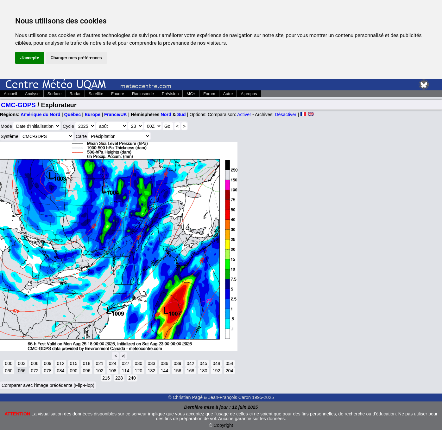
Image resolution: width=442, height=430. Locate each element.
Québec (72, 114)
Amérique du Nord (40, 114)
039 (177, 363)
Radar (75, 93)
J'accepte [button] (29, 57)
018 (86, 363)
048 (216, 363)
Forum (209, 93)
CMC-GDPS (18, 104)
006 (34, 363)
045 (203, 363)
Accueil (10, 93)
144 (164, 370)
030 (138, 363)
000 (8, 363)
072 (34, 370)
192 (216, 370)
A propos (249, 93)
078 (47, 370)
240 (132, 378)
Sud (181, 114)
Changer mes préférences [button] (76, 57)
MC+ (190, 93)
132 (151, 370)
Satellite (96, 93)
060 (8, 370)
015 (73, 363)
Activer (244, 114)
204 (229, 370)
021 (99, 363)
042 (190, 363)
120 (138, 370)
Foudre (117, 93)
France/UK (115, 114)
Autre (228, 93)
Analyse (32, 93)
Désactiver (285, 114)
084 (60, 370)
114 (125, 370)
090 (73, 370)
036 (164, 363)
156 (177, 370)
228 (119, 378)
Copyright (223, 425)
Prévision (170, 93)
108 (112, 370)
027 (125, 363)
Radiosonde (143, 93)
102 (99, 370)
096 (86, 370)
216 (106, 378)
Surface (54, 93)
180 (203, 370)
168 (190, 370)
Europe (92, 114)
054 (229, 363)
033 (151, 363)
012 (60, 363)
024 (112, 363)
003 (21, 363)
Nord (166, 114)
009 (47, 363)
